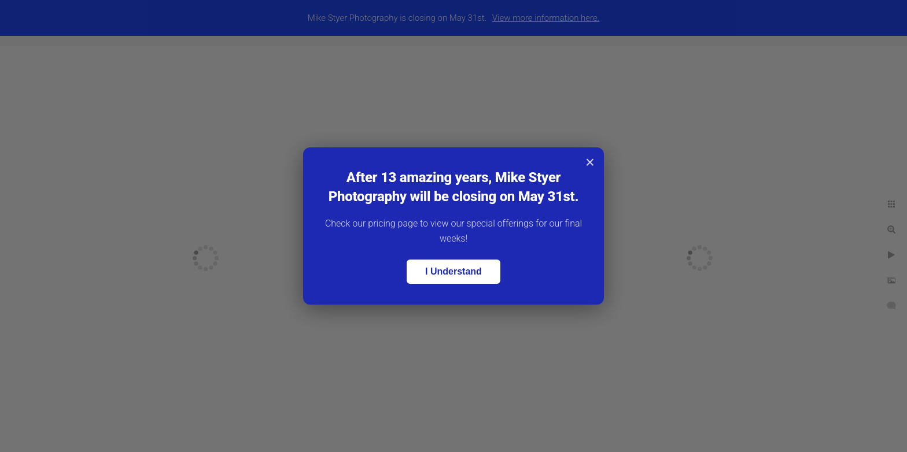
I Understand (453, 271)
